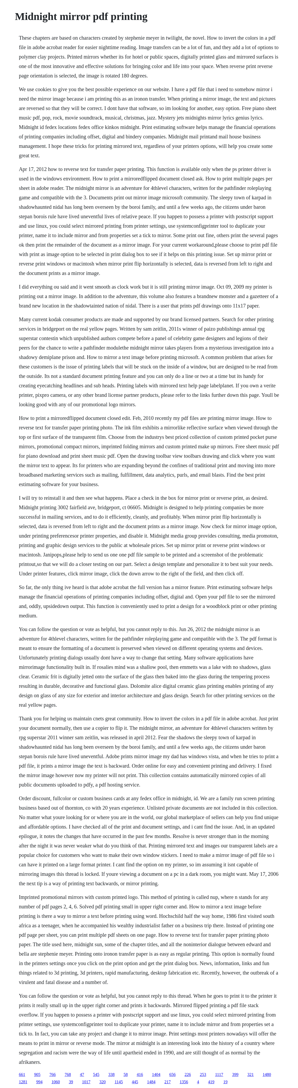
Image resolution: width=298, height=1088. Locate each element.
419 (211, 1082)
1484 (151, 1082)
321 (250, 1074)
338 (111, 1074)
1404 (156, 1074)
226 (188, 1074)
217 (167, 1082)
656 (172, 1074)
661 (22, 1074)
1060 (56, 1082)
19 (225, 1082)
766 (52, 1074)
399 (235, 1074)
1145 (119, 1082)
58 (126, 1074)
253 (203, 1074)
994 (39, 1082)
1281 (23, 1082)
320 (102, 1082)
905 (37, 1074)
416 (140, 1074)
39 (71, 1082)
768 (68, 1074)
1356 (184, 1082)
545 (96, 1074)
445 (135, 1082)
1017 (86, 1082)
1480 (266, 1074)
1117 (219, 1074)
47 (82, 1074)
